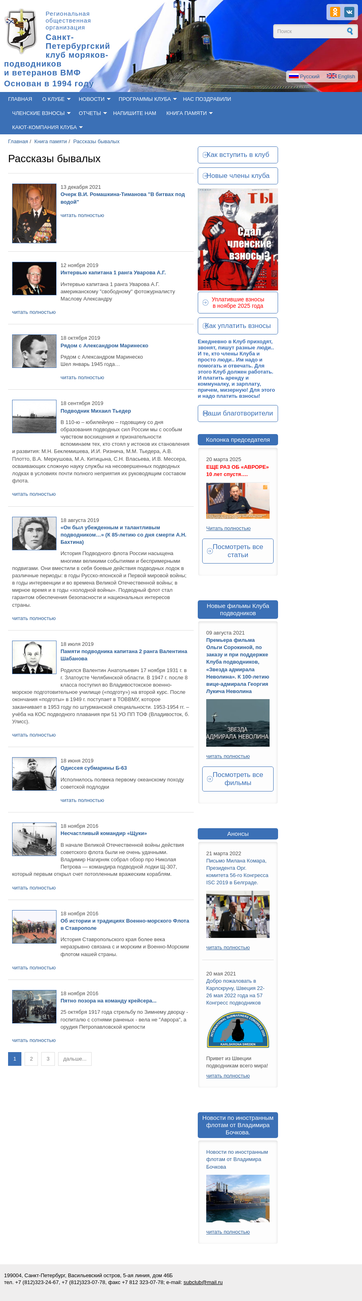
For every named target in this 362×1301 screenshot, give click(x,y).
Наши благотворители (238, 413)
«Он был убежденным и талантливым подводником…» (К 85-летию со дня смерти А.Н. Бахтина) (123, 534)
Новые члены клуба (238, 176)
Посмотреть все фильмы (238, 779)
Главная (20, 99)
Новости (92, 99)
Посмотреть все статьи (238, 551)
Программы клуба (145, 99)
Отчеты (90, 113)
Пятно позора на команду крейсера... (109, 1001)
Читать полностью (228, 528)
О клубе (53, 99)
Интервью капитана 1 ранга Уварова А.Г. (113, 272)
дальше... (75, 1059)
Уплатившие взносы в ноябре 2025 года (238, 302)
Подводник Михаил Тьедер (96, 411)
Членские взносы (38, 113)
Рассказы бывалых (96, 141)
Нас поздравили (207, 99)
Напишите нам (134, 113)
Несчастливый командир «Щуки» (104, 833)
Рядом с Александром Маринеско (104, 345)
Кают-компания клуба (44, 127)
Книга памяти (186, 113)
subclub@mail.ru (203, 1282)
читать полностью (82, 215)
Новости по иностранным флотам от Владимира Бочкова (237, 1159)
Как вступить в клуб (238, 155)
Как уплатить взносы (238, 326)
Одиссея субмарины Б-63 (94, 768)
